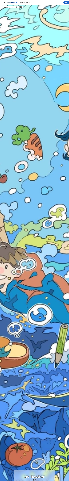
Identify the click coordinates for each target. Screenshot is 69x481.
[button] (66, 2)
